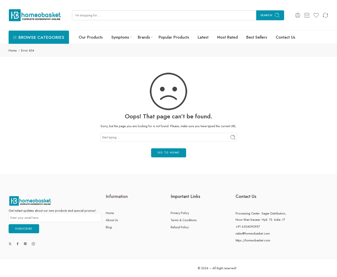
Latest (203, 37)
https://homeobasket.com (253, 240)
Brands (144, 37)
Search (270, 15)
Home (13, 50)
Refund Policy (180, 227)
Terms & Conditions (184, 220)
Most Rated (227, 37)
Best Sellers (256, 37)
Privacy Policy (180, 213)
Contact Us (285, 37)
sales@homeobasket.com (253, 233)
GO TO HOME (168, 153)
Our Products (91, 37)
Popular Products (174, 37)
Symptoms (120, 37)
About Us (112, 220)
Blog (109, 227)
